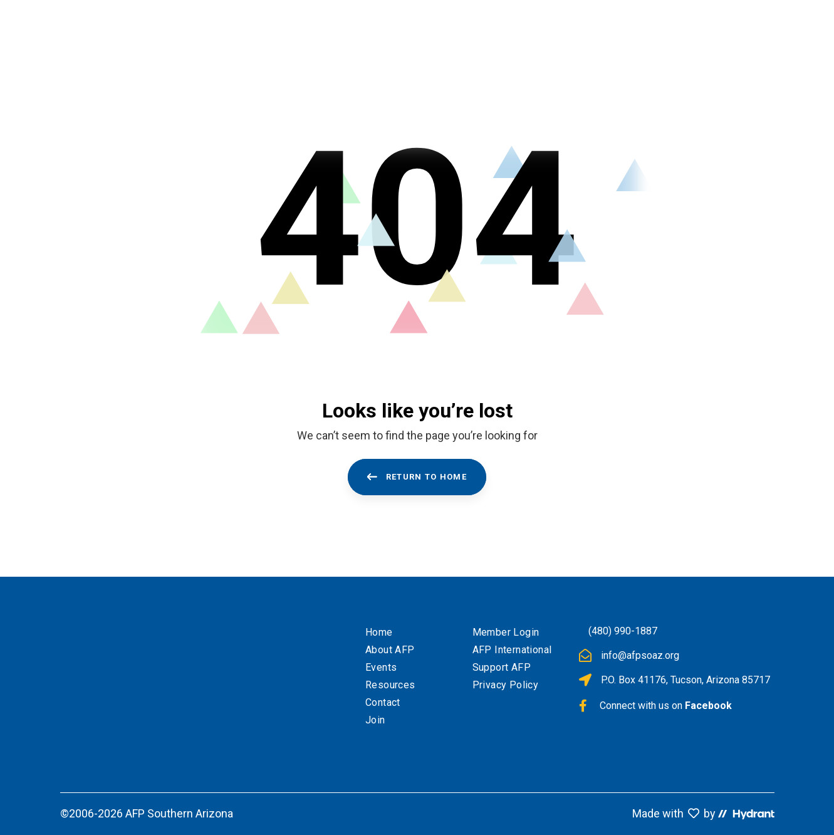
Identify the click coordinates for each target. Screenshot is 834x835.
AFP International (512, 650)
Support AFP (501, 667)
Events (381, 667)
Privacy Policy (505, 685)
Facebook (708, 706)
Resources (390, 685)
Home (379, 632)
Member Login (505, 632)
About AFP (390, 650)
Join (375, 720)
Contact (382, 702)
